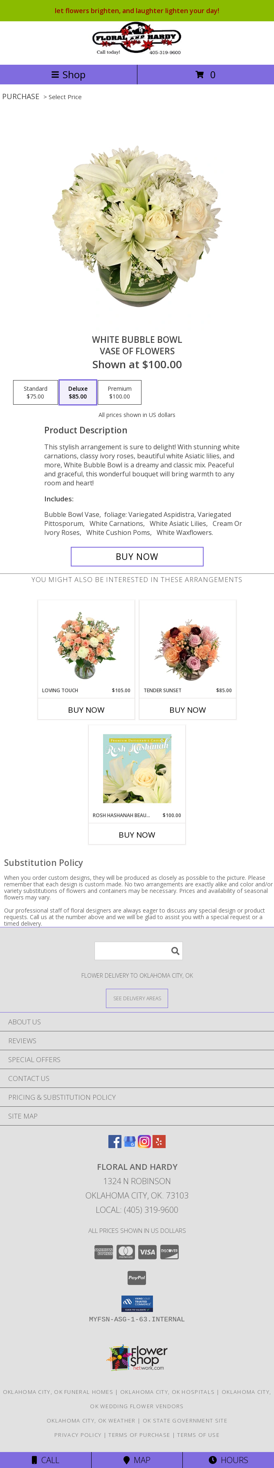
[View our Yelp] (159, 1145)
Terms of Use (198, 1435)
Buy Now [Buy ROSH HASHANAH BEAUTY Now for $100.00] (137, 834)
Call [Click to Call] (45, 1460)
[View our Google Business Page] (129, 1145)
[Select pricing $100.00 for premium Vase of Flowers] (119, 392)
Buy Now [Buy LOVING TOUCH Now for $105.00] (86, 710)
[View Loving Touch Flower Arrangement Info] (86, 643)
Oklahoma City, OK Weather (91, 1420)
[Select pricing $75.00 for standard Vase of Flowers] (35, 392)
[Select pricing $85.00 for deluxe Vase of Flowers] (78, 392)
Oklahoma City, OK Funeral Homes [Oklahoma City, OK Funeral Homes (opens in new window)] (58, 1392)
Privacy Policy (77, 1435)
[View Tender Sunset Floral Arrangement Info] (188, 643)
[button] (137, 1304)
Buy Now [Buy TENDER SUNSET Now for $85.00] (187, 710)
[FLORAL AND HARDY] (137, 53)
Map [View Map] (137, 1460)
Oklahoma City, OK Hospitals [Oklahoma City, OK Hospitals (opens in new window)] (167, 1392)
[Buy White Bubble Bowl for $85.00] (137, 556)
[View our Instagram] (144, 1145)
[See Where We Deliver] (137, 998)
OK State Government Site (185, 1420)
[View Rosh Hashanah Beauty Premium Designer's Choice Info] (137, 768)
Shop (68, 74)
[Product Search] (138, 951)
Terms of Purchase (139, 1435)
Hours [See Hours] (228, 1460)
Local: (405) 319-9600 (137, 1209)
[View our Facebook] (114, 1145)
